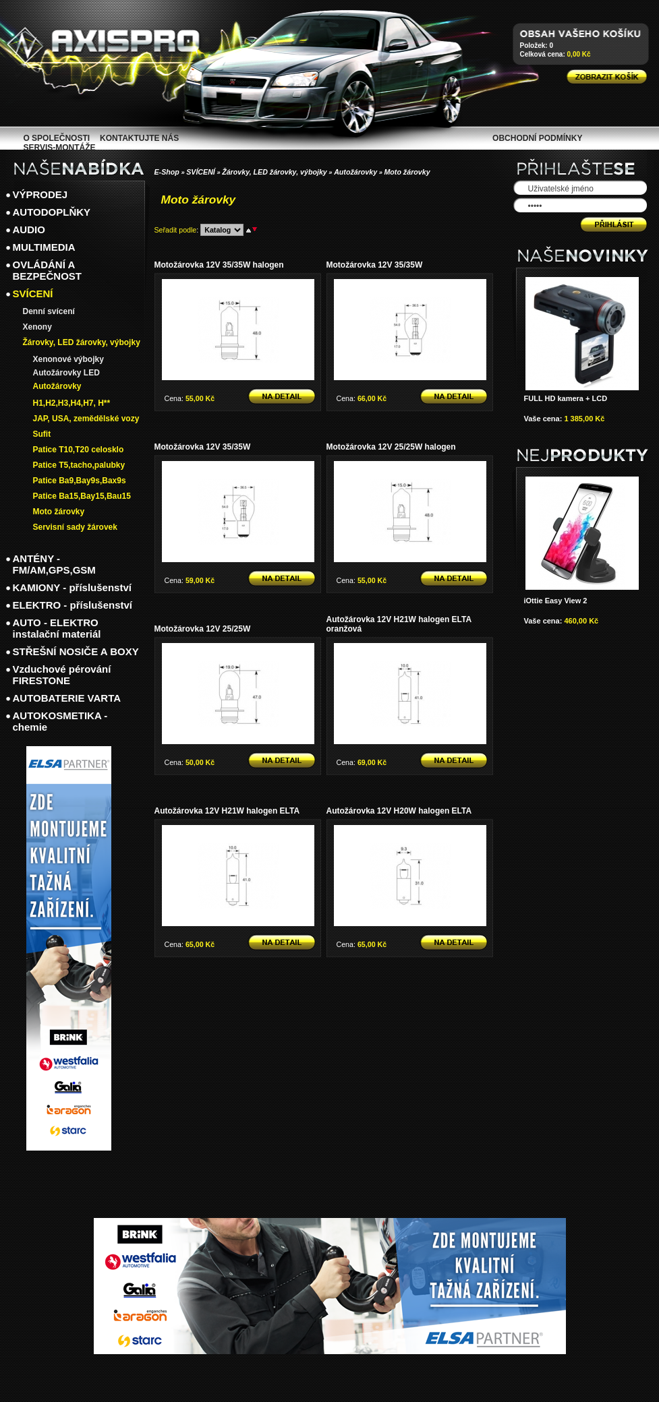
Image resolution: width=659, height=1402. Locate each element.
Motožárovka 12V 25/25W (202, 629)
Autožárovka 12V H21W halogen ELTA (227, 811)
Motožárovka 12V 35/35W (374, 265)
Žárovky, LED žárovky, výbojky (274, 172)
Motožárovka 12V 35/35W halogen (219, 265)
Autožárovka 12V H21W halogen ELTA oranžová (398, 624)
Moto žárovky (407, 172)
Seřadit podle (175, 230)
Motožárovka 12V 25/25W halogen (391, 447)
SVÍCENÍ (200, 172)
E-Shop (166, 172)
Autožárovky (355, 172)
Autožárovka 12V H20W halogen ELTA (399, 811)
